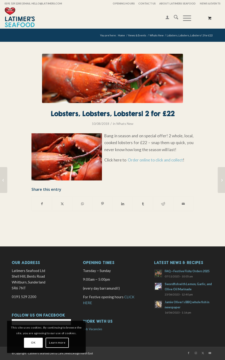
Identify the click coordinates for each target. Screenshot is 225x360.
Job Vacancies (92, 329)
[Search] (173, 17)
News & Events (210, 3)
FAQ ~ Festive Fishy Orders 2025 (187, 271)
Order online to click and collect (155, 159)
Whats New (124, 124)
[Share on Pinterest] (102, 204)
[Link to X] (202, 352)
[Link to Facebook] (188, 352)
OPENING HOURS (124, 3)
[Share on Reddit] (163, 204)
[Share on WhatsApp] (82, 204)
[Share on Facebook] (42, 204)
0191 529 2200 (12, 3)
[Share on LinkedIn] (123, 204)
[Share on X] (62, 204)
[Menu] (184, 17)
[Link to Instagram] (195, 352)
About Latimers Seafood (177, 3)
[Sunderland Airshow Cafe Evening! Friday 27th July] (3, 180)
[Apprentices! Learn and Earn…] (221, 180)
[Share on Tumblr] (143, 204)
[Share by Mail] (183, 204)
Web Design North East (79, 353)
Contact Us (147, 3)
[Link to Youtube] (209, 352)
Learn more (57, 342)
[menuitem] (123, 3)
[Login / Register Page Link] (165, 17)
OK (33, 342)
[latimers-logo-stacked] (19, 17)
